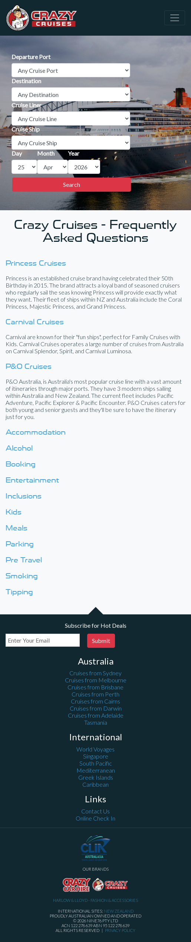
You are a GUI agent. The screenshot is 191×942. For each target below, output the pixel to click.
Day (16, 153)
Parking (20, 543)
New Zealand (119, 911)
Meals (16, 527)
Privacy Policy (120, 930)
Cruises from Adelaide (96, 715)
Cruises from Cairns (95, 701)
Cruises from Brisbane (95, 687)
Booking (21, 463)
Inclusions (24, 495)
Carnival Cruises (35, 321)
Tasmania (95, 722)
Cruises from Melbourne (95, 679)
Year (73, 153)
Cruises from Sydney (95, 672)
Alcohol (19, 447)
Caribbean (95, 784)
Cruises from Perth (95, 694)
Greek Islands (95, 777)
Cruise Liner (26, 104)
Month (46, 153)
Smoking (22, 575)
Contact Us (95, 811)
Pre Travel (24, 559)
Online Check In (95, 818)
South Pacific (95, 763)
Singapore (95, 756)
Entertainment (32, 479)
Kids (14, 511)
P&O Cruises (29, 366)
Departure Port (30, 56)
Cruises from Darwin (96, 708)
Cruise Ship (25, 129)
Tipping (19, 591)
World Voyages (95, 749)
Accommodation (36, 431)
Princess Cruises (36, 262)
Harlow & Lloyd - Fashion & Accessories (95, 900)
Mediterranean (95, 770)
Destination (26, 80)
